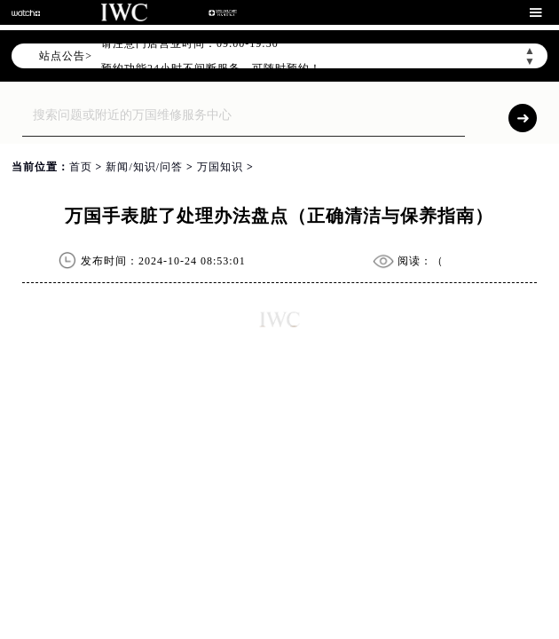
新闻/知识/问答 (144, 167)
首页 (80, 167)
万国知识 (220, 167)
